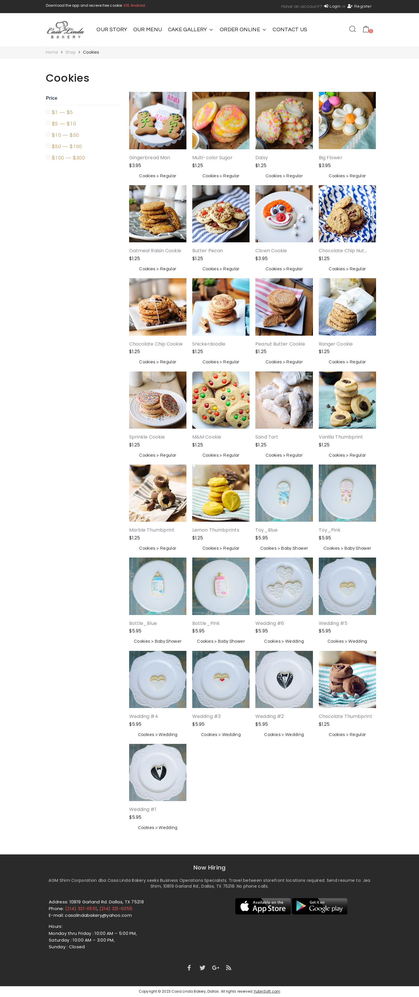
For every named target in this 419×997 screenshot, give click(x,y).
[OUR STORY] (112, 29)
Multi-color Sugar (212, 157)
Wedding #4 (143, 716)
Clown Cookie (271, 250)
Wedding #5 (333, 623)
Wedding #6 (269, 623)
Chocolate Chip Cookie (156, 344)
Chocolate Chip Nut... (343, 250)
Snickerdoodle (208, 344)
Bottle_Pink (206, 623)
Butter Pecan (207, 250)
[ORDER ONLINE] (243, 29)
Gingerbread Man (149, 157)
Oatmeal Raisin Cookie (155, 250)
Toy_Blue (266, 530)
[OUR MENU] (147, 29)
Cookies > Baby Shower (284, 548)
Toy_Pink (330, 530)
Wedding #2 (269, 716)
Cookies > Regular (157, 176)
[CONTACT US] (290, 29)
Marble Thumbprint (152, 530)
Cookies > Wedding (284, 641)
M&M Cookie (206, 437)
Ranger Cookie (336, 344)
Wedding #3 (206, 716)
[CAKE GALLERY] (191, 29)
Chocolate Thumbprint (345, 716)
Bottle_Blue (143, 623)
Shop (70, 52)
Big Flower (330, 157)
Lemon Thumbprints (215, 530)
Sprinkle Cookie (147, 437)
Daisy (261, 157)
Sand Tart (266, 437)
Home (52, 52)
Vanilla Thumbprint (341, 437)
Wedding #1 (142, 809)
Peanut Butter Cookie (280, 344)
